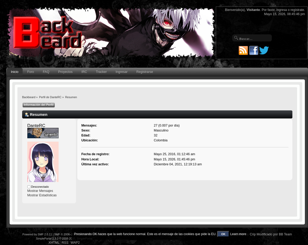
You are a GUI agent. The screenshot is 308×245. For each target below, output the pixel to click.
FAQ (46, 72)
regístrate (297, 10)
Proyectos (65, 72)
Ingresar (122, 72)
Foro (30, 72)
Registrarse (144, 72)
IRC (84, 72)
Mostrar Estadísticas (42, 195)
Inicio (14, 72)
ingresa (281, 10)
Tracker (101, 72)
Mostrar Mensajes (40, 191)
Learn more (238, 234)
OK (223, 234)
